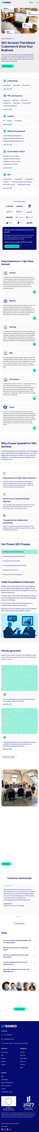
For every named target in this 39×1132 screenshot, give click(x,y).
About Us (22, 1061)
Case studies (23, 1058)
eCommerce (4, 1052)
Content (3, 1088)
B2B (2, 1055)
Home (3, 38)
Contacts (22, 1064)
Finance (3, 1064)
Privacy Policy (4, 1126)
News (21, 1067)
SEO (13, 38)
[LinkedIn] (2, 1129)
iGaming (3, 1058)
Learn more (6, 89)
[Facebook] (8, 1129)
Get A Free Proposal (12, 246)
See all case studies (9, 757)
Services (8, 38)
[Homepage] (6, 2)
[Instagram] (5, 1129)
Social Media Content (7, 1092)
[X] (10, 1129)
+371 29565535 (8, 1035)
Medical (3, 1061)
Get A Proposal (7, 66)
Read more (6, 864)
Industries (23, 1055)
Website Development (7, 1082)
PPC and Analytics (6, 1085)
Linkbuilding (4, 1079)
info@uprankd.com (9, 1039)
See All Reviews (19, 923)
